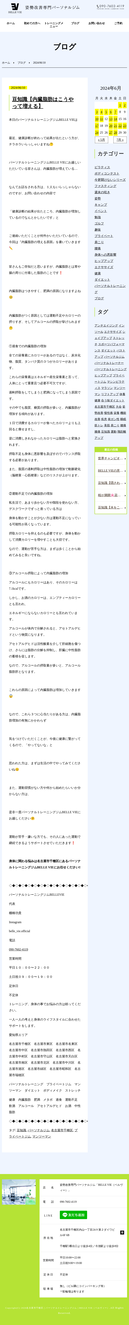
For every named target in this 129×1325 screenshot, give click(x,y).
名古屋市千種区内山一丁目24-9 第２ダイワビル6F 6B (87, 1232)
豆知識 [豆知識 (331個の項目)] (105, 431)
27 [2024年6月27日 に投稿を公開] (110, 132)
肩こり (99, 242)
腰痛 (98, 248)
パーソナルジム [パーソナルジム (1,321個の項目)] (114, 356)
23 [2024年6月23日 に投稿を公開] (124, 125)
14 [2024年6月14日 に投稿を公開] (115, 119)
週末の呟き (102, 192)
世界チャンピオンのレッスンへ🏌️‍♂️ (112, 458)
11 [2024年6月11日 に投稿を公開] (101, 119)
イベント (101, 211)
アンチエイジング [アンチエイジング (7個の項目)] (106, 325)
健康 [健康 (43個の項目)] (97, 400)
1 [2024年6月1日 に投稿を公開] (120, 105)
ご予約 (118, 23)
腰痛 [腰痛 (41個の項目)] (123, 425)
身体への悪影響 (105, 254)
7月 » (120, 139)
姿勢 (98, 198)
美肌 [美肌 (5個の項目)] (107, 425)
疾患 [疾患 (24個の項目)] (104, 419)
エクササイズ (104, 267)
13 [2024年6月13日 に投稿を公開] (110, 119)
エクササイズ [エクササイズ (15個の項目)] (113, 331)
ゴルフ (99, 223)
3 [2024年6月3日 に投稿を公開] (97, 112)
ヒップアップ (104, 261)
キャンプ (101, 204)
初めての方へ (32, 23)
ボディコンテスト (107, 173)
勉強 (98, 217)
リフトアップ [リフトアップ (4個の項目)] (110, 394)
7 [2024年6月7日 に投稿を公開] (115, 112)
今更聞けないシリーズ (110, 179)
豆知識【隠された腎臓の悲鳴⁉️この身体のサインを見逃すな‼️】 (112, 483)
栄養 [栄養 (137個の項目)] (116, 412)
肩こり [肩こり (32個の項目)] (115, 425)
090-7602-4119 (18, 949)
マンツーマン (41, 1136)
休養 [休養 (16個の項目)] (122, 394)
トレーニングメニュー (53, 25)
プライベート (104, 236)
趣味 (98, 229)
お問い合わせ (96, 23)
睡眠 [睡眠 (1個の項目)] (123, 419)
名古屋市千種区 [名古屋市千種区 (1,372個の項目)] (105, 406)
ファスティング (105, 186)
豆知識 (21, 1130)
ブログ (75, 23)
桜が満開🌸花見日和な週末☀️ (112, 495)
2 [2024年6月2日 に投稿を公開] (124, 105)
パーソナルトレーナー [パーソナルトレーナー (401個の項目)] (109, 363)
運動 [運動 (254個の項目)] (114, 431)
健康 (98, 273)
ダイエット (102, 279)
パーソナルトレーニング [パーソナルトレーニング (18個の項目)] (111, 369)
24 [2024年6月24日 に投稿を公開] (96, 132)
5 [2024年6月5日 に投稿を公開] (106, 112)
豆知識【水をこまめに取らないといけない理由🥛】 (112, 507)
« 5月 (101, 139)
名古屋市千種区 (62, 1130)
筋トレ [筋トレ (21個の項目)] (99, 425)
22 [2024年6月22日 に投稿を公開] (120, 125)
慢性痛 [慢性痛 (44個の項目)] (108, 412)
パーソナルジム (38, 1130)
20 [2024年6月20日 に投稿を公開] (110, 125)
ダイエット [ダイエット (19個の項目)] (108, 350)
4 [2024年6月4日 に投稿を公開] (101, 112)
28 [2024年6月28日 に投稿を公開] (115, 132)
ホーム (11, 23)
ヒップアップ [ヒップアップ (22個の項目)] (103, 375)
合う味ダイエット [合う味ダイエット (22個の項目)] (113, 400)
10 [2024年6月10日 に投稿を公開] (96, 119)
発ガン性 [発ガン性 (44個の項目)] (113, 419)
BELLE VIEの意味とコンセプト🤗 (112, 470)
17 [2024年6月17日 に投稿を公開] (96, 125)
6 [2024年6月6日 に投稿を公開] (111, 112)
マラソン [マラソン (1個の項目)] (107, 388)
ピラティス (102, 167)
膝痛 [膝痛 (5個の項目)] (97, 431)
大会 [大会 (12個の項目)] (119, 406)
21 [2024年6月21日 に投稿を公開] (115, 125)
